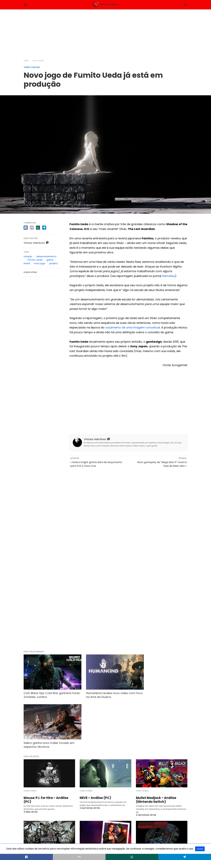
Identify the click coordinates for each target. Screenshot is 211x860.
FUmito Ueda (35, 259)
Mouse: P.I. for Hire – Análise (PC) (49, 744)
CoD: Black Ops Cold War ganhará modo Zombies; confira (47, 691)
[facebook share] (26, 228)
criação (28, 256)
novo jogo (39, 263)
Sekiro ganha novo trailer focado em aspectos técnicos (161, 691)
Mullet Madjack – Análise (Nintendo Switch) (155, 746)
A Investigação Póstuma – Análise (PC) (44, 807)
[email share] (32, 228)
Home (26, 61)
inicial (27, 263)
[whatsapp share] (38, 228)
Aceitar (200, 849)
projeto (53, 263)
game (49, 259)
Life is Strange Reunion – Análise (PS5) (105, 807)
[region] (105, 32)
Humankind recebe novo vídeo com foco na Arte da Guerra (104, 691)
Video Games (38, 61)
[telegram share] (44, 228)
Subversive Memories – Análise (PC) (160, 807)
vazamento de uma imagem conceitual (132, 327)
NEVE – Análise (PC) (95, 744)
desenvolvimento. (46, 256)
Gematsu (168, 276)
